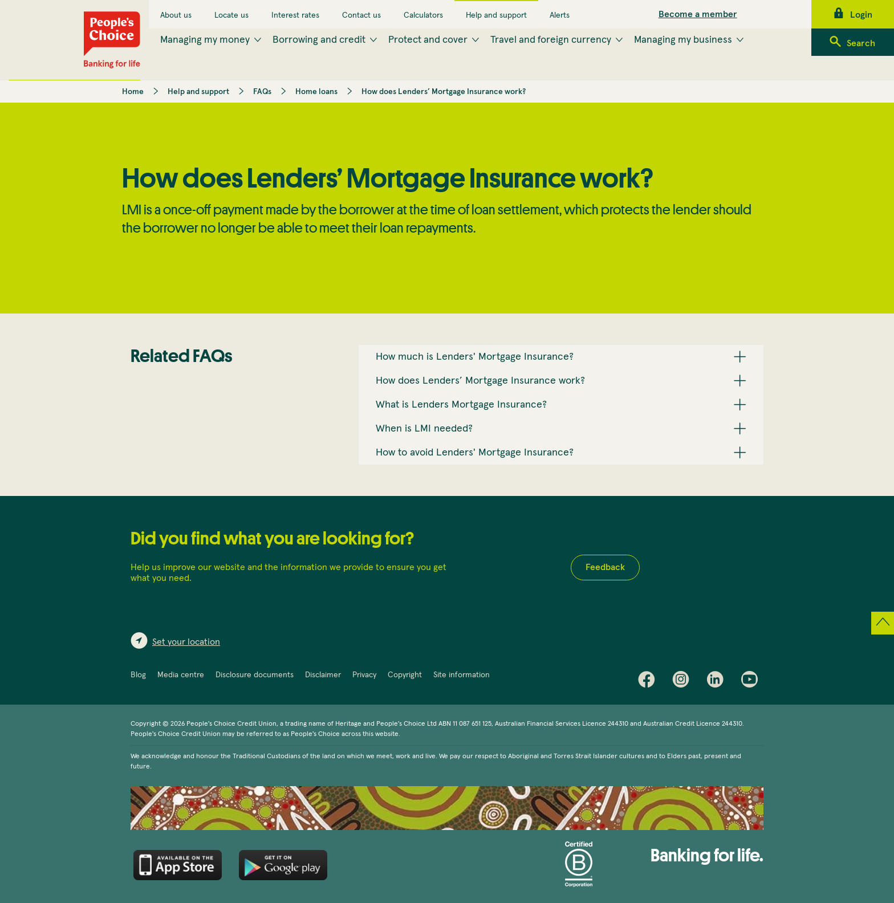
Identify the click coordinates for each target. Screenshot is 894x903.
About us (176, 15)
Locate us (231, 15)
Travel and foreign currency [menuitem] (550, 40)
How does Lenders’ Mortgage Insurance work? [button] (480, 381)
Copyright (405, 675)
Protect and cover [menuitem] (428, 40)
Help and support (496, 15)
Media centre (180, 675)
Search (861, 43)
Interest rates (295, 15)
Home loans (316, 92)
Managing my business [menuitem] (683, 40)
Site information (461, 675)
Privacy (364, 675)
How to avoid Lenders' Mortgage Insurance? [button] (475, 453)
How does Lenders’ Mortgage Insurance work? (443, 92)
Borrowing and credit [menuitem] (319, 40)
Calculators (423, 15)
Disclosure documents (255, 675)
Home (133, 92)
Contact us (361, 15)
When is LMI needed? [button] (424, 429)
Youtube (752, 681)
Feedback (605, 567)
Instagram (683, 681)
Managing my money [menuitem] (205, 40)
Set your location (186, 641)
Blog (138, 675)
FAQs (262, 92)
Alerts (560, 15)
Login (861, 14)
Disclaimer (323, 675)
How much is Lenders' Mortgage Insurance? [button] (475, 357)
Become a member (698, 14)
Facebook (649, 681)
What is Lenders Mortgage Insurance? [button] (461, 405)
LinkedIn (717, 681)
